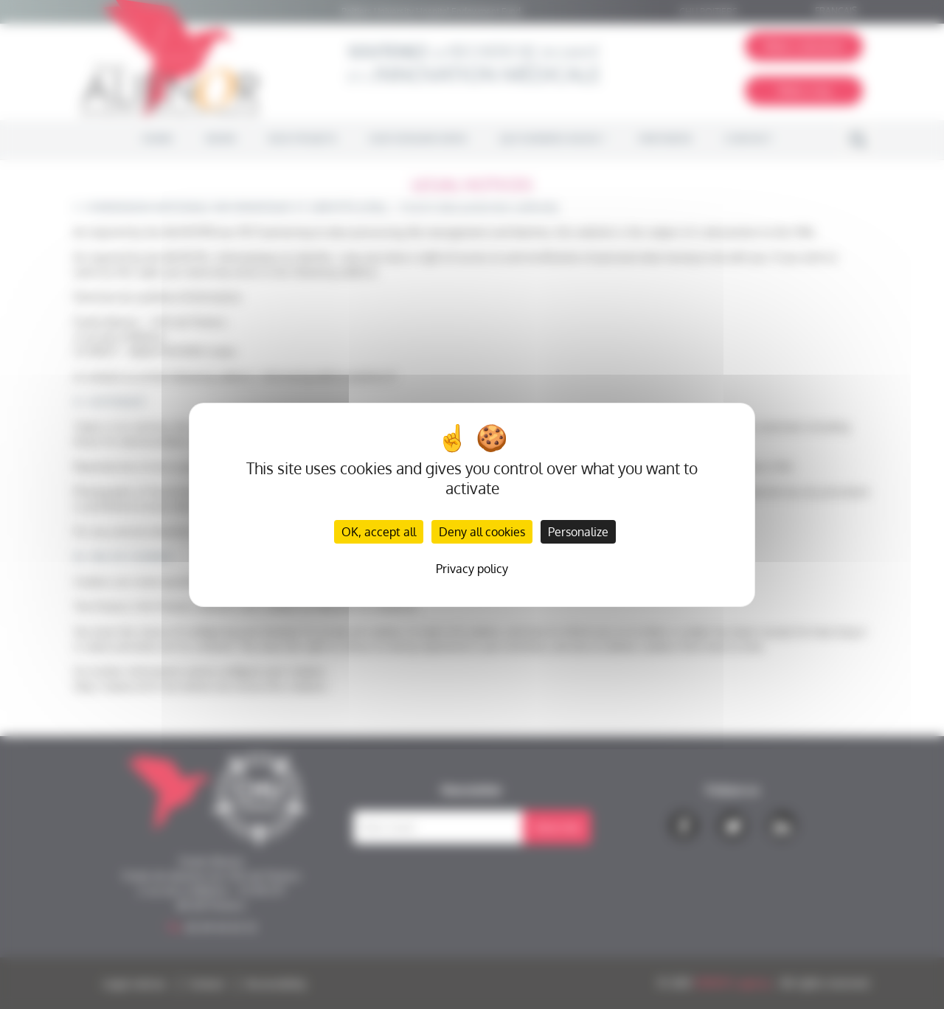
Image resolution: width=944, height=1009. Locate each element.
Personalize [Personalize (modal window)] (578, 531)
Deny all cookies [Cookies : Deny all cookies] (482, 531)
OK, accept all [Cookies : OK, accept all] (378, 531)
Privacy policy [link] (472, 568)
